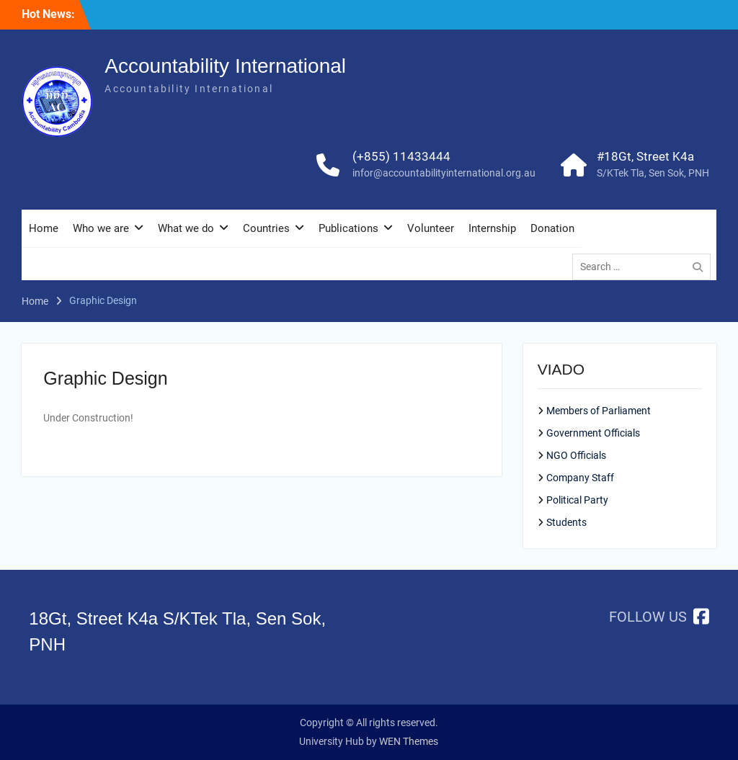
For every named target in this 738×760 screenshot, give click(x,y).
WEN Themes (408, 741)
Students (566, 522)
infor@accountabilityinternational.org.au (443, 173)
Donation (552, 228)
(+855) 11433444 (401, 156)
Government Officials (593, 433)
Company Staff (580, 477)
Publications (348, 228)
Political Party (577, 500)
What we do (186, 228)
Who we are (101, 228)
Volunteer (430, 228)
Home (43, 228)
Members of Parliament (598, 410)
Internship (492, 228)
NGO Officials (576, 455)
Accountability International (225, 66)
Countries (266, 228)
